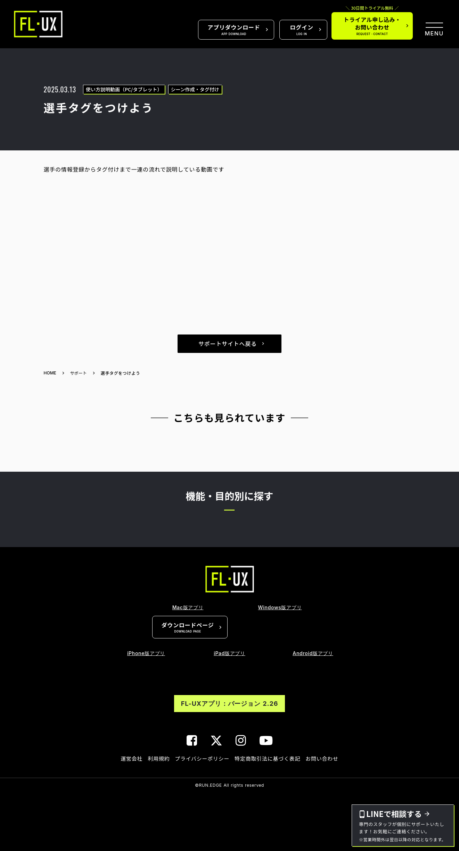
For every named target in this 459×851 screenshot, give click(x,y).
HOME (50, 372)
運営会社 (131, 758)
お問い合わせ (321, 758)
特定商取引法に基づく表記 (267, 758)
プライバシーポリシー (202, 758)
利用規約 (159, 758)
